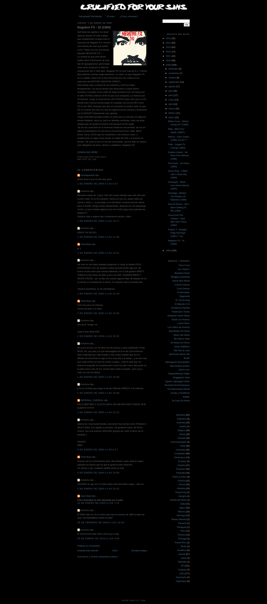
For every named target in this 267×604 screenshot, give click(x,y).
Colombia (180, 449)
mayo (172, 99)
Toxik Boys (86, 244)
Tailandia (182, 561)
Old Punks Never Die (179, 354)
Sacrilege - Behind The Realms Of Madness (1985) (177, 196)
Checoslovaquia (178, 442)
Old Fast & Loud (182, 350)
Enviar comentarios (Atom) (104, 556)
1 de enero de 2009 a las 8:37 (97, 183)
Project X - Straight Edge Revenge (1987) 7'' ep (177, 232)
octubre (173, 77)
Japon (182, 507)
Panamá (182, 523)
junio (171, 95)
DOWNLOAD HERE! (87, 152)
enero (172, 117)
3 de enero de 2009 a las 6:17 (97, 449)
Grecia (182, 484)
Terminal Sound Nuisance (177, 385)
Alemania (180, 415)
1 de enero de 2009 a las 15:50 (98, 313)
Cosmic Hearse (182, 284)
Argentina (181, 419)
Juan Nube (86, 496)
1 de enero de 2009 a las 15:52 (98, 336)
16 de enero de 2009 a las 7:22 (98, 503)
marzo (172, 108)
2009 (168, 65)
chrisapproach (88, 175)
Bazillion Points (182, 273)
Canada (181, 438)
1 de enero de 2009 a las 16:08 (98, 377)
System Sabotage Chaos (177, 381)
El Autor (111, 16)
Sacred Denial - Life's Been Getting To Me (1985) (178, 207)
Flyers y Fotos (179, 476)
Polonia (181, 534)
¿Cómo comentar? (129, 16)
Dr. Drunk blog (183, 300)
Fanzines (180, 469)
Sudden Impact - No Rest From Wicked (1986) (178, 155)
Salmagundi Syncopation (177, 362)
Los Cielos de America (179, 327)
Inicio (114, 550)
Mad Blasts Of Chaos (179, 331)
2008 (168, 250)
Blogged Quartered (180, 277)
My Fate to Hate (182, 338)
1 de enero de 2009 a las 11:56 (98, 237)
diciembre (174, 68)
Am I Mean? (184, 269)
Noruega (181, 515)
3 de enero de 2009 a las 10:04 (98, 472)
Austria (182, 426)
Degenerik (185, 296)
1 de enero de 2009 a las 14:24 (98, 293)
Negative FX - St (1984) (94, 27)
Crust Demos (183, 288)
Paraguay (181, 527)
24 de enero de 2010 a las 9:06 (98, 538)
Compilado (180, 453)
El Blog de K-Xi (182, 304)
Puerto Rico (180, 542)
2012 (168, 51)
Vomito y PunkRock (180, 393)
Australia (181, 422)
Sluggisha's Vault (181, 377)
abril (171, 104)
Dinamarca (179, 457)
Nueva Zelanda (178, 519)
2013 (168, 47)
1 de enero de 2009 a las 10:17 (98, 221)
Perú (182, 531)
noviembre (174, 73)
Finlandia (180, 473)
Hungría (182, 496)
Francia (181, 480)
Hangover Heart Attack (178, 315)
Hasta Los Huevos (181, 319)
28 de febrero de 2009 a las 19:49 (100, 522)
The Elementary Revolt (178, 389)
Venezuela (181, 577)
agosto (172, 86)
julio (171, 91)
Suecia (181, 554)
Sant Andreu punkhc (180, 366)
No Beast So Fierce (180, 342)
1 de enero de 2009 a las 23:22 (98, 412)
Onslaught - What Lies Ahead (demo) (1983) (178, 185)
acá (111, 124)
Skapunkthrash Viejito (179, 373)
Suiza (183, 558)
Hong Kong (180, 492)
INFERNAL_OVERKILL (92, 400)
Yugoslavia (181, 581)
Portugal (182, 538)
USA (94, 159)
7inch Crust (184, 265)
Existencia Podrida (180, 308)
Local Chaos (183, 323)
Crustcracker (183, 292)
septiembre (174, 82)
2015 (168, 38)
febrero (172, 113)
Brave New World (181, 280)
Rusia (183, 546)
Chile (182, 446)
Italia (182, 504)
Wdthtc (186, 397)
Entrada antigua (139, 550)
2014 (168, 42)
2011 (168, 56)
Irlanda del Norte (178, 500)
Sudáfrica (181, 550)
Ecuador (182, 461)
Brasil (182, 434)
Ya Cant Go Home (181, 400)
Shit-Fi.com (184, 369)
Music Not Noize (182, 335)
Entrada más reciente (87, 550)
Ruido (187, 358)
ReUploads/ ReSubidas (90, 16)
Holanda (181, 488)
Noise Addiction (182, 346)
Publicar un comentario (88, 546)
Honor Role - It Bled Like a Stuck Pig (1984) (177, 174)
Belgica (181, 430)
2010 (168, 60)
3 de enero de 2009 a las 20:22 (98, 488)
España (181, 465)
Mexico (181, 511)
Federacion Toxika (181, 311)
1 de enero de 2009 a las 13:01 (98, 253)
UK (182, 565)
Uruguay (182, 569)
